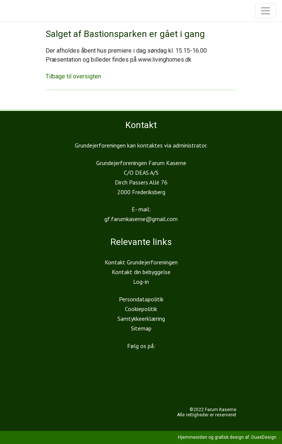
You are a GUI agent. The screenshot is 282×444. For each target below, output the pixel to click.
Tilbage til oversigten (73, 76)
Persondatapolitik (141, 299)
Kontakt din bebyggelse (141, 272)
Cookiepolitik (141, 309)
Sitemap (141, 328)
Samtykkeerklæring (141, 318)
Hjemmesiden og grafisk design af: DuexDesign (227, 437)
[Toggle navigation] (265, 10)
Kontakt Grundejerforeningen (141, 262)
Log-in (141, 281)
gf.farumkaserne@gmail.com (141, 219)
